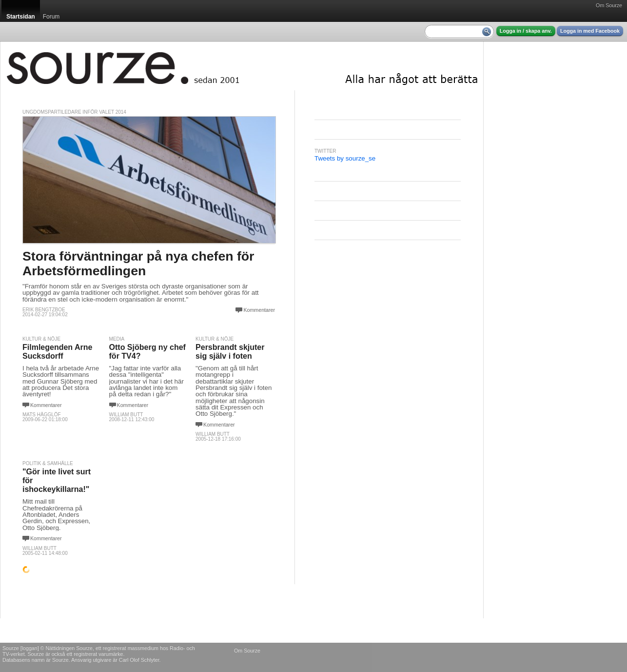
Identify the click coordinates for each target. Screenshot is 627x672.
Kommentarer (259, 310)
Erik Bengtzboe (43, 309)
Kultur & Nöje (41, 339)
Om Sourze (609, 5)
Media (117, 339)
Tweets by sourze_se (344, 158)
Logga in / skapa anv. (526, 31)
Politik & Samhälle (47, 463)
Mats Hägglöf (41, 414)
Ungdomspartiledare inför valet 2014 (74, 112)
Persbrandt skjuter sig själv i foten (230, 351)
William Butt (126, 414)
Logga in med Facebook (590, 31)
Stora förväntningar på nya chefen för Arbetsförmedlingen (138, 263)
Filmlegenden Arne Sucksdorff (57, 351)
